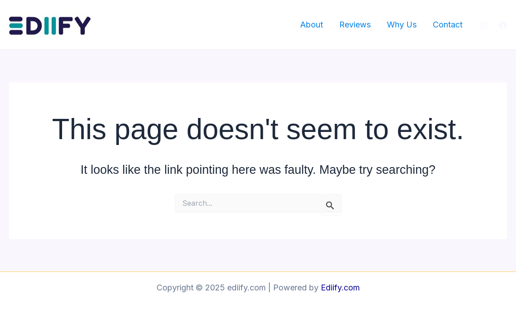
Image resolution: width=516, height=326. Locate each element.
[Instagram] (484, 25)
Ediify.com (340, 287)
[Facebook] (503, 25)
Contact (447, 24)
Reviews (355, 24)
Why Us (402, 24)
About (311, 24)
